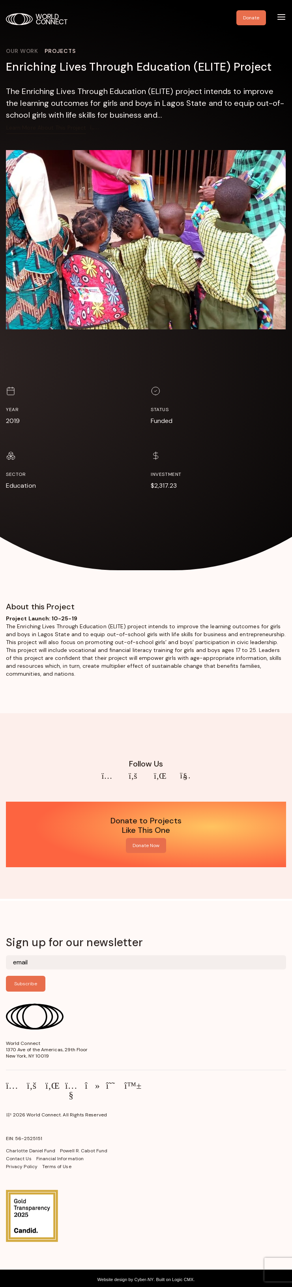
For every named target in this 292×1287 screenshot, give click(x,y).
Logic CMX (182, 1279)
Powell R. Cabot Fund (83, 1151)
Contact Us (19, 1158)
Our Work (22, 50)
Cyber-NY (143, 1279)
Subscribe (25, 984)
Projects (60, 50)
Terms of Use (56, 1166)
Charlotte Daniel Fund (30, 1151)
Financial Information (60, 1158)
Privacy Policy (21, 1166)
